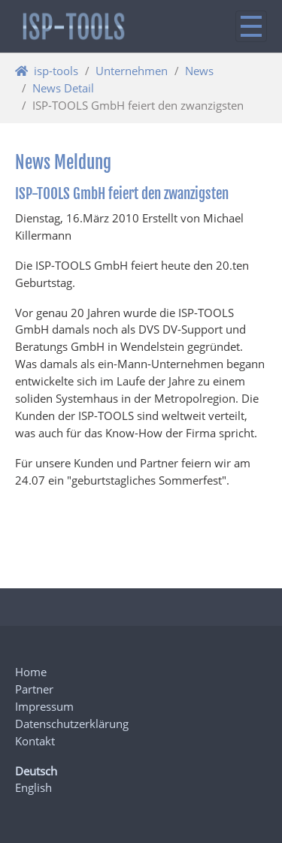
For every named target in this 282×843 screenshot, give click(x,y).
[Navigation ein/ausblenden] (251, 26)
